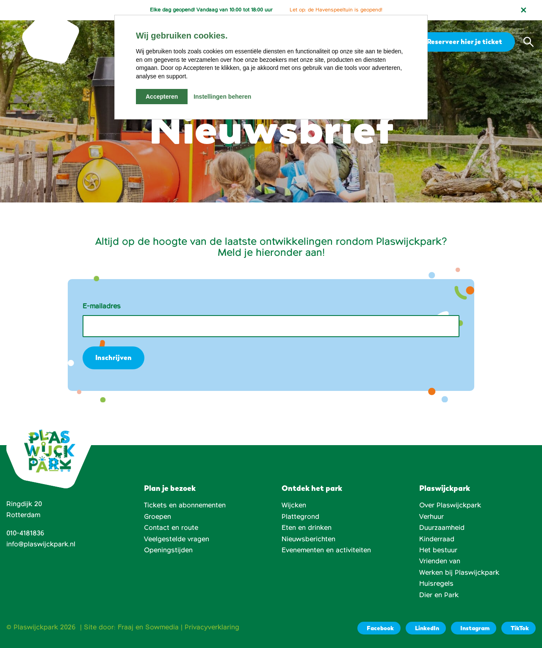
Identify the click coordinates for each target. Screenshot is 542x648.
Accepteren (162, 96)
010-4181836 (25, 533)
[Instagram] (473, 628)
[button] (528, 42)
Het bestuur (438, 550)
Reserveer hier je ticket (463, 41)
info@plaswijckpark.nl (40, 544)
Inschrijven (113, 357)
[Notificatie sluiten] (523, 10)
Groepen (157, 516)
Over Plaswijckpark (450, 505)
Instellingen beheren (222, 96)
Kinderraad (436, 539)
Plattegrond (300, 516)
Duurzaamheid (442, 527)
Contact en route (171, 527)
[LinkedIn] (426, 628)
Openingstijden (168, 550)
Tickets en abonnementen (185, 505)
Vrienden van (439, 561)
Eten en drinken (307, 527)
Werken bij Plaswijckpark (459, 572)
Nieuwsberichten (308, 539)
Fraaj (125, 627)
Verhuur (431, 516)
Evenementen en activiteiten (326, 550)
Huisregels (436, 583)
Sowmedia (162, 627)
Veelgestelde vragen (176, 539)
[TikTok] (518, 628)
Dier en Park (439, 595)
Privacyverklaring (212, 627)
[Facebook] (379, 628)
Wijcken (294, 505)
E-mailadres (102, 306)
